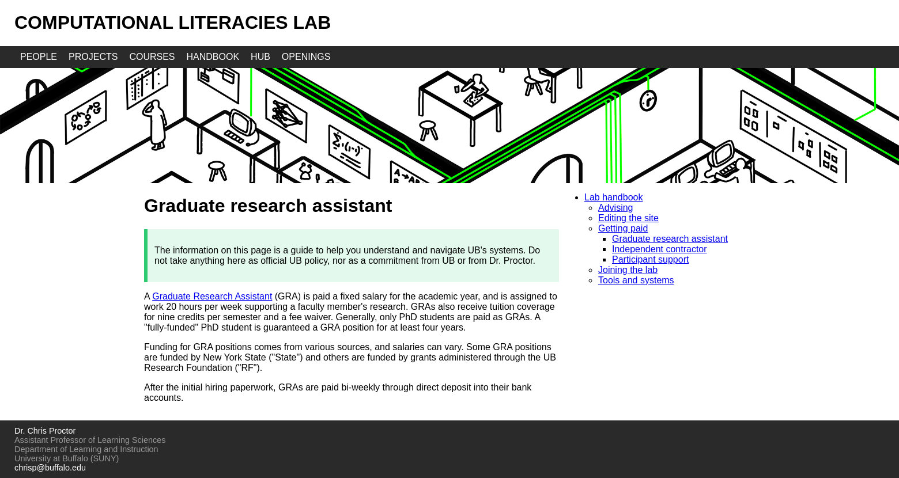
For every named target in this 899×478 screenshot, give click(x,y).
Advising (615, 208)
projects (93, 57)
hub (260, 57)
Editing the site (628, 218)
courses (152, 57)
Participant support (650, 259)
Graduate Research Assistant (212, 296)
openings (306, 57)
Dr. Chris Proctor (44, 430)
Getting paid (623, 228)
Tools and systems (636, 280)
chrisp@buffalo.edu (50, 467)
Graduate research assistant (670, 239)
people (38, 57)
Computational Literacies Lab (172, 22)
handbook (213, 57)
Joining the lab (628, 270)
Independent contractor (659, 249)
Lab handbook (613, 197)
